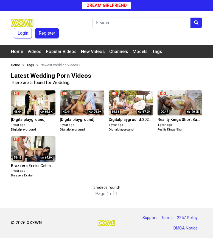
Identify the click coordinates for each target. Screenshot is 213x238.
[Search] (141, 23)
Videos (34, 51)
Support (149, 217)
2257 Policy (187, 217)
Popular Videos (61, 51)
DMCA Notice (185, 228)
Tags (157, 51)
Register (47, 33)
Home (17, 51)
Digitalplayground (23, 129)
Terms (167, 217)
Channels (118, 51)
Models (140, 51)
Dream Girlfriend (106, 5)
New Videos (93, 51)
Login (23, 33)
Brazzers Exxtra (22, 175)
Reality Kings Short (170, 129)
